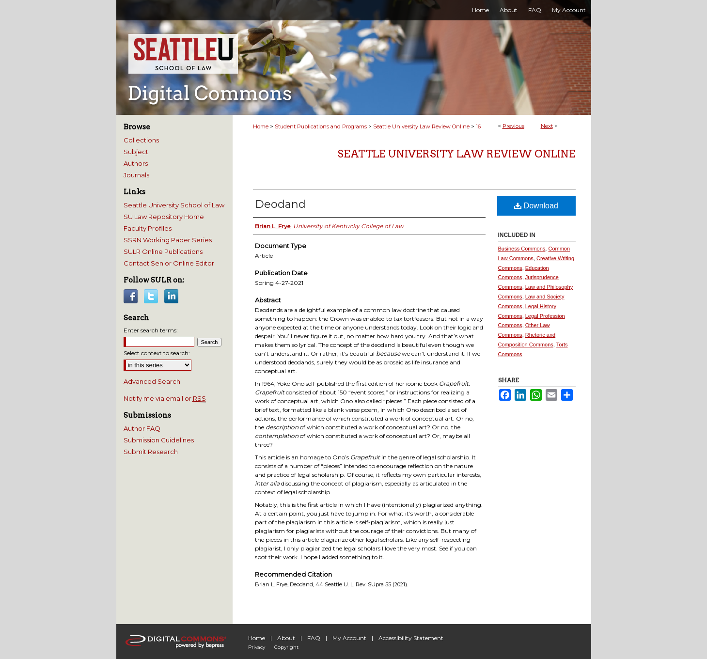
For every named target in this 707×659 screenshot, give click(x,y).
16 (478, 126)
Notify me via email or (165, 398)
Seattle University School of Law (174, 205)
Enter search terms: (151, 330)
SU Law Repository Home (164, 216)
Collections (141, 140)
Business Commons (522, 248)
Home (260, 126)
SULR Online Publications (163, 251)
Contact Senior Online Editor (169, 263)
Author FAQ (142, 428)
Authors (136, 163)
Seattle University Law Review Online (421, 126)
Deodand (280, 204)
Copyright (286, 647)
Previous (513, 126)
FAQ (313, 638)
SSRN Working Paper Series (168, 240)
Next (547, 126)
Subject (136, 152)
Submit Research (151, 451)
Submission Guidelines (159, 440)
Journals (136, 175)
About (286, 638)
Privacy (256, 647)
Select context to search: (157, 353)
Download (536, 206)
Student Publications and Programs (321, 126)
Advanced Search (152, 381)
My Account (349, 638)
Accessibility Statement (410, 638)
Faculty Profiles (148, 228)
